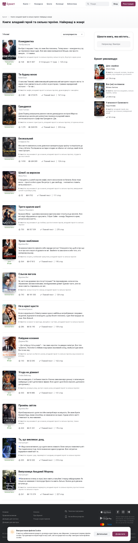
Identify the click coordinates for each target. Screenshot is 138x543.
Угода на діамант (28, 372)
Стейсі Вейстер (24, 375)
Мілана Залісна (112, 87)
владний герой (119, 109)
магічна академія (120, 91)
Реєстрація (128, 4)
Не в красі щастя (28, 306)
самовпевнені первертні (36, 487)
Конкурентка (26, 41)
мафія (29, 90)
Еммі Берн (22, 78)
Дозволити (120, 534)
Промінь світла (27, 405)
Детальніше (102, 534)
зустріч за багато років (36, 354)
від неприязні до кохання (122, 74)
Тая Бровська (24, 45)
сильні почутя (58, 57)
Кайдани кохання (28, 338)
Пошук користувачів (41, 519)
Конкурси (38, 4)
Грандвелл (24, 106)
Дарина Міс (23, 341)
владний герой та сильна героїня (39, 57)
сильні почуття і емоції (35, 290)
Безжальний (25, 138)
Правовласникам (9, 515)
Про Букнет (38, 515)
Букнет (4, 17)
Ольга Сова (110, 69)
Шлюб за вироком (29, 172)
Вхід (116, 4)
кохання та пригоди (34, 322)
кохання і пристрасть (35, 122)
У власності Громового (117, 103)
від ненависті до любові (36, 223)
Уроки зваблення (28, 240)
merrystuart (23, 443)
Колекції (59, 4)
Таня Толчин (23, 110)
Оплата (36, 512)
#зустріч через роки (73, 57)
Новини (5, 512)
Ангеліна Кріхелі (25, 309)
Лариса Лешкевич (26, 210)
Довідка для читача (10, 519)
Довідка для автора (10, 522)
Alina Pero (22, 176)
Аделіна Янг (23, 244)
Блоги (49, 4)
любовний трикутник (41, 257)
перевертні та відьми (45, 455)
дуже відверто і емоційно (68, 90)
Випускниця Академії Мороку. (36, 471)
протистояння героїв (55, 223)
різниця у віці (32, 388)
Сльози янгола (27, 274)
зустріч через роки (45, 388)
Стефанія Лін (23, 142)
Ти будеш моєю (27, 74)
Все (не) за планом (115, 84)
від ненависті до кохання (36, 154)
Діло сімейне (112, 66)
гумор (114, 93)
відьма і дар (31, 455)
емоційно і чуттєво (50, 322)
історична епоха (77, 122)
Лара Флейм (111, 106)
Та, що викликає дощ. (31, 439)
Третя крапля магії (29, 206)
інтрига (29, 257)
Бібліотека (72, 4)
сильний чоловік (120, 72)
